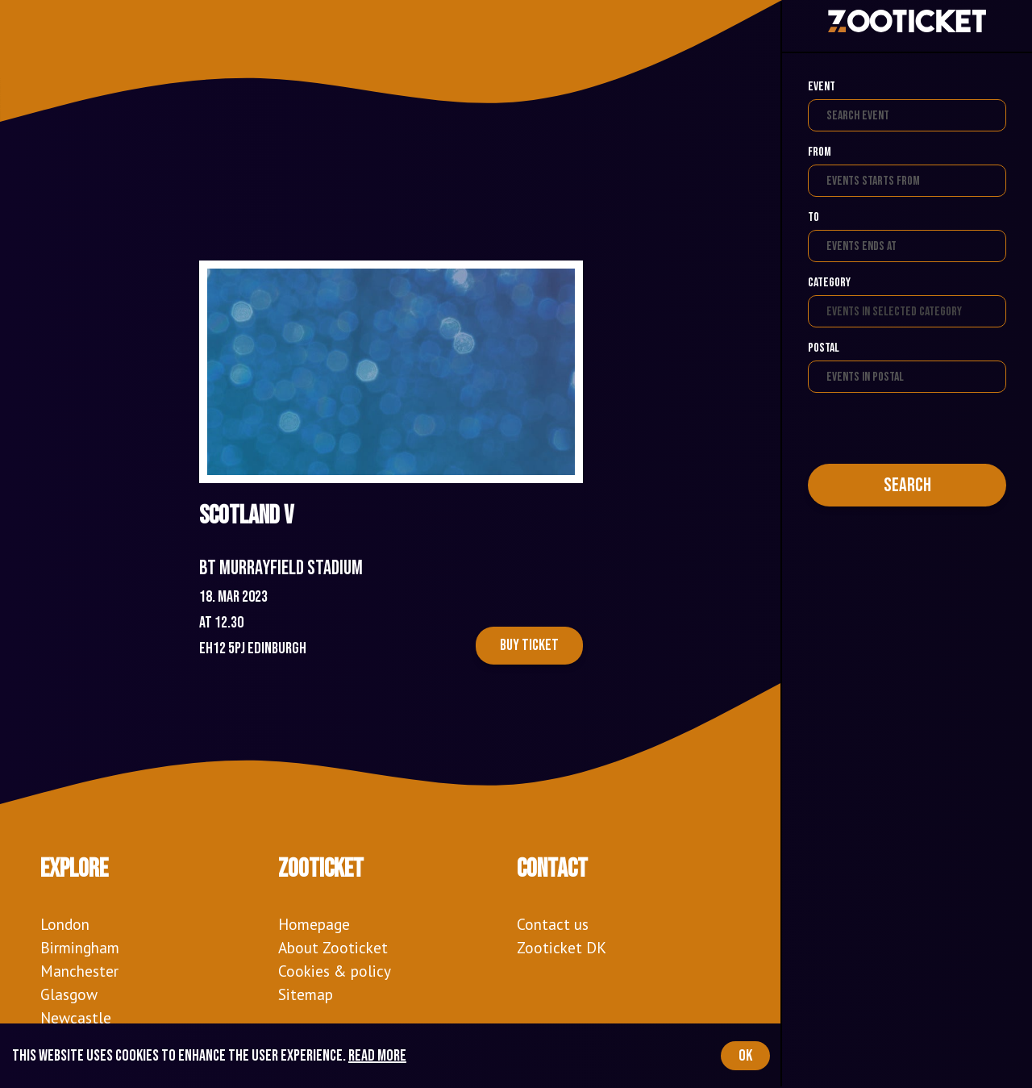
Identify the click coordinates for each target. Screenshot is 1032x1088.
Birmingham (79, 947)
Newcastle (75, 1017)
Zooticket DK (561, 947)
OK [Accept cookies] (745, 1055)
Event (821, 86)
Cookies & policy (334, 971)
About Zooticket (333, 947)
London (64, 924)
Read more (377, 1055)
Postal (823, 348)
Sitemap (305, 994)
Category (829, 282)
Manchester (79, 971)
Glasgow (69, 994)
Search (907, 485)
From (819, 152)
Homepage (314, 924)
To (813, 217)
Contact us (553, 924)
